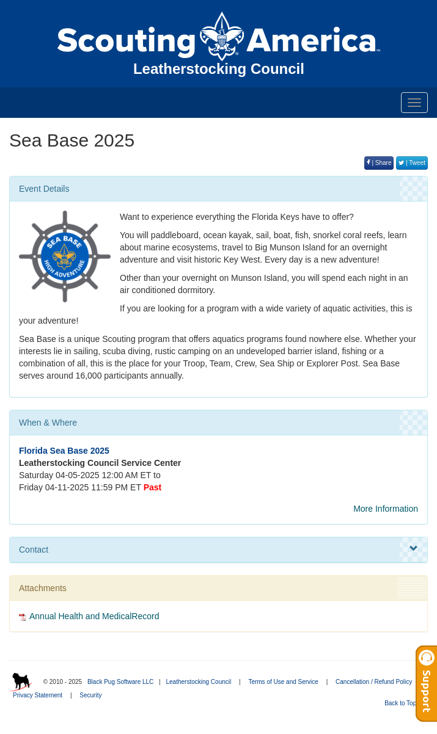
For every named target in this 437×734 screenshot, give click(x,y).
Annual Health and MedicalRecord (94, 616)
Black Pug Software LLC (120, 681)
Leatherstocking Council (198, 681)
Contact (218, 548)
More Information (385, 509)
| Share (379, 162)
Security (90, 695)
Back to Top (404, 703)
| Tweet (411, 162)
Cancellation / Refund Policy (374, 681)
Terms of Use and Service (283, 681)
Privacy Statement (37, 695)
